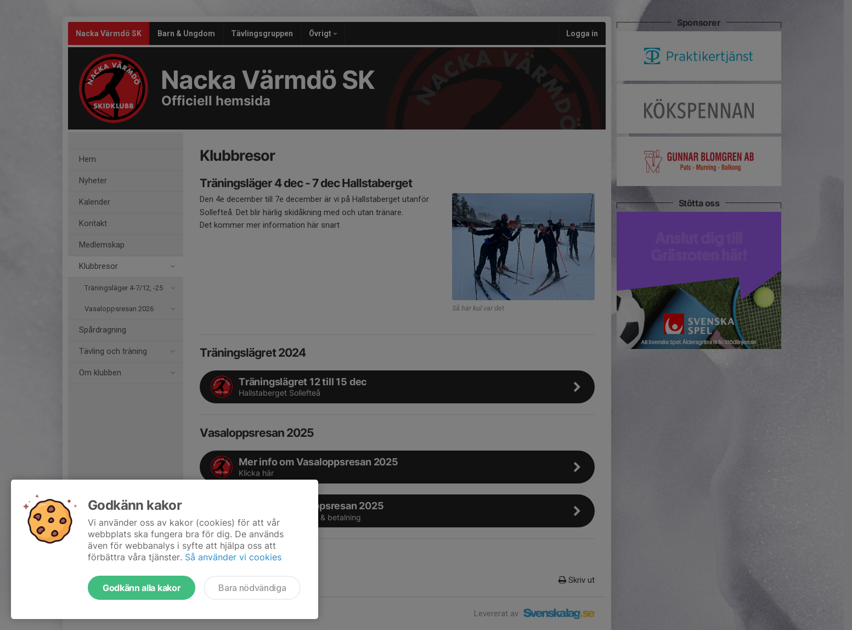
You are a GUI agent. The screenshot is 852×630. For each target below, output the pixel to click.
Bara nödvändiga (252, 587)
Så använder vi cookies (233, 557)
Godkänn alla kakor (141, 587)
